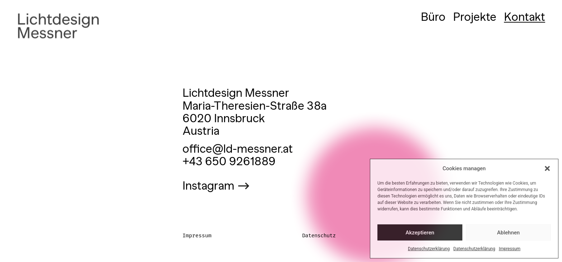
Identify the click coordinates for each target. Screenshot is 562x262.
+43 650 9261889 (229, 161)
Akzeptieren (419, 232)
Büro (433, 17)
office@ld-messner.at (237, 149)
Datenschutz (319, 235)
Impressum (509, 248)
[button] (547, 168)
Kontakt (524, 17)
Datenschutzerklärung (429, 248)
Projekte (474, 17)
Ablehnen (508, 232)
